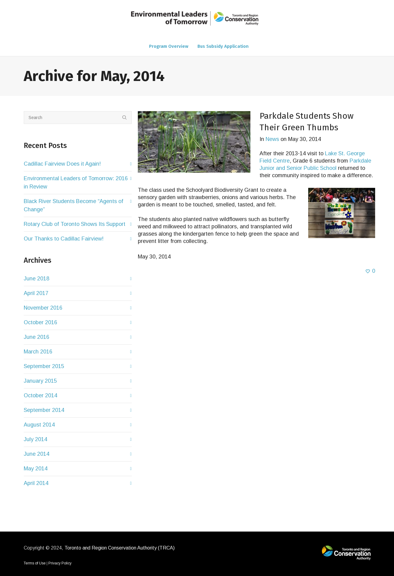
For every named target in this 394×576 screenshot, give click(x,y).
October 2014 (40, 395)
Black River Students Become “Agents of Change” (73, 205)
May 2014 (35, 468)
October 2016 (40, 322)
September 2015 (44, 366)
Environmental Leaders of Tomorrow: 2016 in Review (76, 182)
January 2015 (40, 381)
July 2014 (35, 439)
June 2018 (36, 279)
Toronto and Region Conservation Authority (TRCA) (120, 547)
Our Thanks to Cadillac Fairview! (63, 239)
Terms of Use (35, 563)
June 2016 (36, 337)
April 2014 (36, 483)
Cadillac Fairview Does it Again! (62, 164)
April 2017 (36, 293)
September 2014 (44, 410)
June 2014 (36, 454)
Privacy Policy (59, 563)
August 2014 (39, 425)
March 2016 (38, 352)
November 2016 (43, 308)
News (272, 139)
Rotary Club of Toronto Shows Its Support (74, 224)
